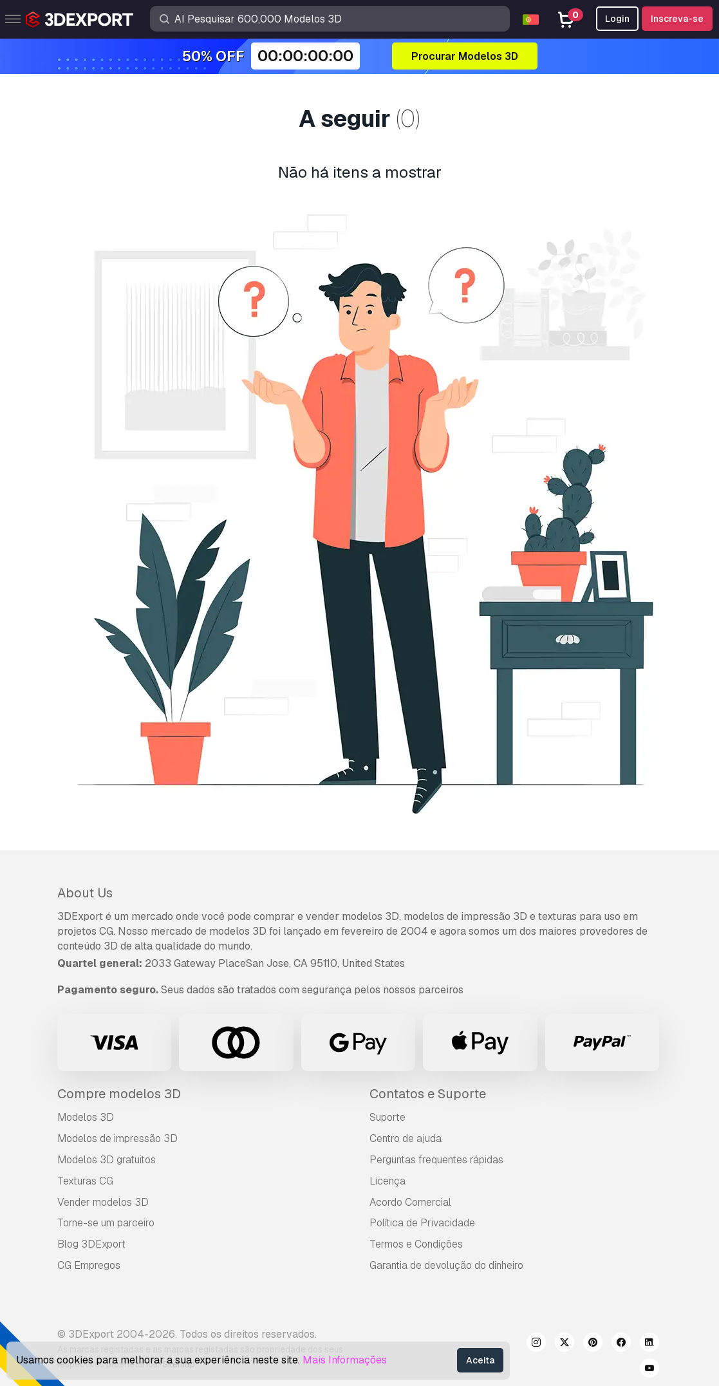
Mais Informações (345, 1360)
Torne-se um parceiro (105, 1223)
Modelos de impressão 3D (117, 1138)
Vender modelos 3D (103, 1202)
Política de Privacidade (422, 1223)
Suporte (387, 1117)
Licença (387, 1181)
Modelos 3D (85, 1117)
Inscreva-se (677, 18)
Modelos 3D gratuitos (106, 1159)
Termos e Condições (416, 1244)
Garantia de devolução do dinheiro (446, 1265)
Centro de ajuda (405, 1138)
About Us (85, 893)
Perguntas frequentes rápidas (436, 1159)
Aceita (480, 1360)
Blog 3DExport (91, 1244)
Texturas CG (85, 1181)
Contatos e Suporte (427, 1093)
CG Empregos (88, 1265)
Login (617, 18)
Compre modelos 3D (119, 1093)
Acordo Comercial (410, 1202)
